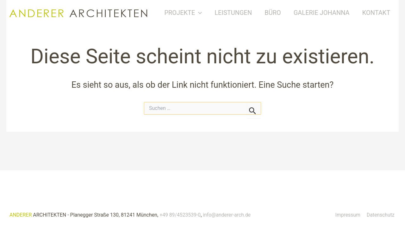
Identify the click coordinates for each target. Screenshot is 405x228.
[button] (203, 13)
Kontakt (381, 12)
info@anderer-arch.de (227, 215)
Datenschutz (381, 215)
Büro (278, 12)
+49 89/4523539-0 (180, 215)
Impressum (349, 215)
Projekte (188, 13)
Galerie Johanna (327, 12)
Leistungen (238, 12)
